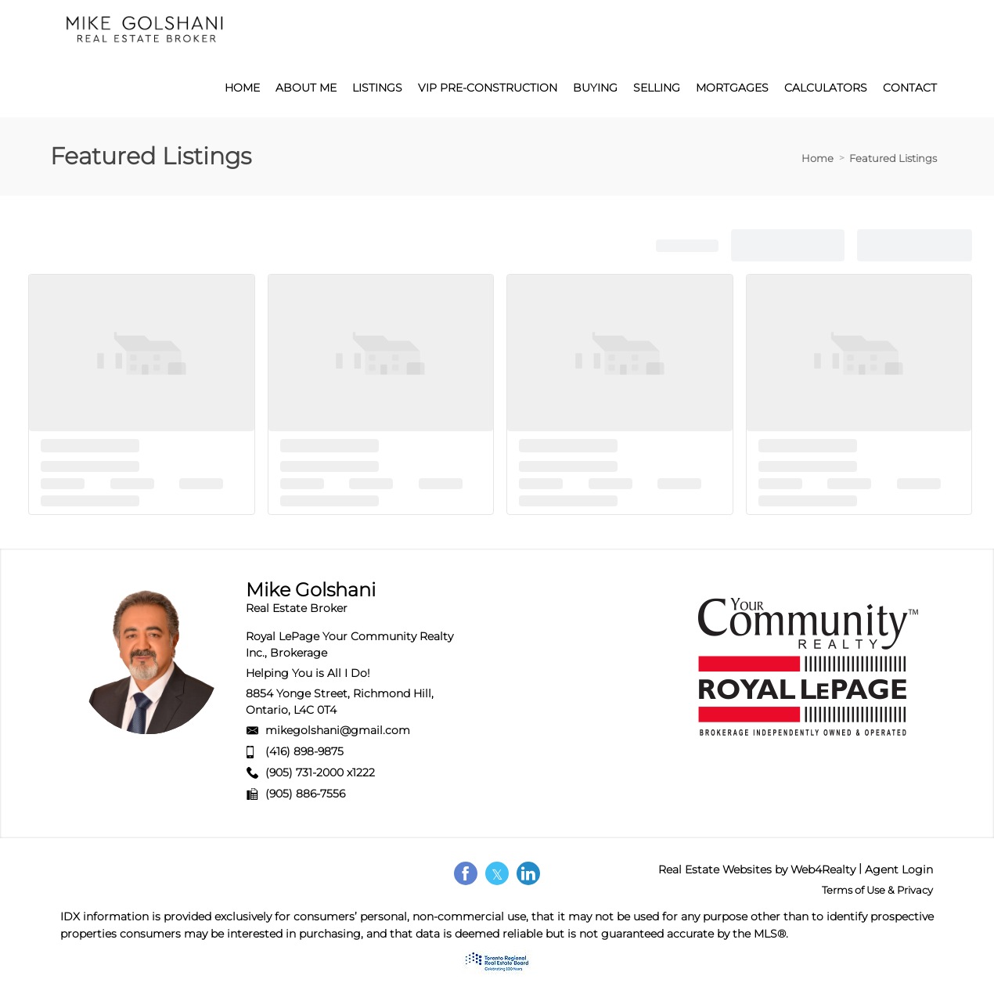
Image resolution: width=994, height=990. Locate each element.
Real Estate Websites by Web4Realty (756, 869)
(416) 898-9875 (304, 751)
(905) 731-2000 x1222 (320, 772)
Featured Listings (893, 158)
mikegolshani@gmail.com (337, 730)
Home (817, 158)
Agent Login (899, 869)
